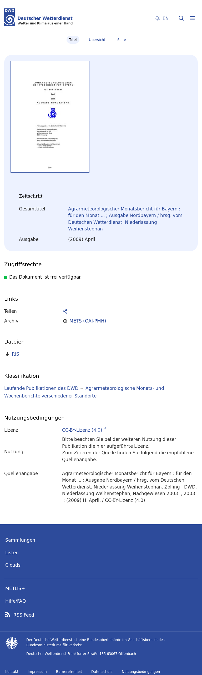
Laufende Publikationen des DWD (41, 388)
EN (166, 18)
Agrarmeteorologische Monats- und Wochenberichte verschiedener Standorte (84, 392)
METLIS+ (15, 588)
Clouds (13, 565)
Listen (12, 552)
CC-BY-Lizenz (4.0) (82, 430)
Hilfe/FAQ (15, 601)
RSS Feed (23, 615)
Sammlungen (20, 540)
